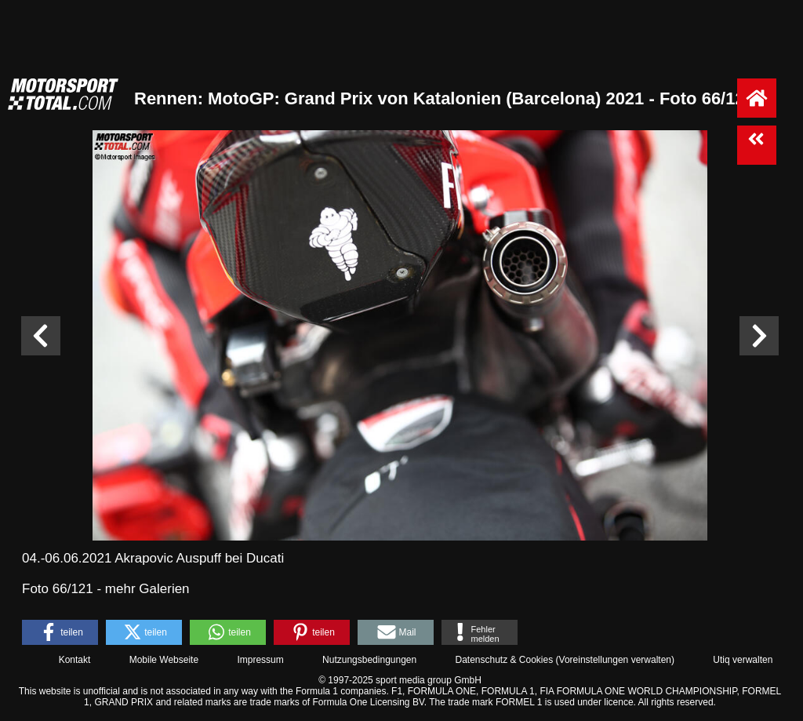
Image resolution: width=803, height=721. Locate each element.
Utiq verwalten (742, 659)
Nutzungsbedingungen (369, 659)
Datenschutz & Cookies (504, 659)
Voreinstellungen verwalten (615, 659)
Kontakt (75, 659)
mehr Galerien (147, 588)
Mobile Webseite (164, 659)
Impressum (260, 659)
